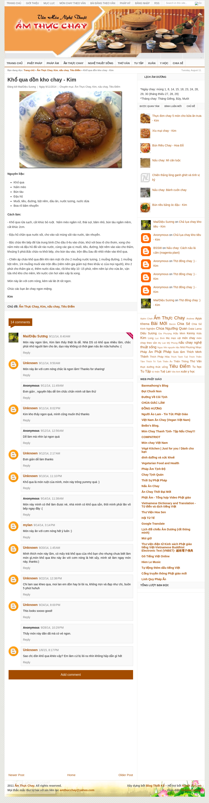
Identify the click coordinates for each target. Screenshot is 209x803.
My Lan (162, 343)
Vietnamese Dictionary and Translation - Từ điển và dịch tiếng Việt (169, 505)
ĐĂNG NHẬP (142, 3)
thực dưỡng (147, 367)
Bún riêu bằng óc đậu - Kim (169, 204)
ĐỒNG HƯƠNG (152, 408)
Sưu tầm (179, 352)
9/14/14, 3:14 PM (44, 525)
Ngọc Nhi (162, 347)
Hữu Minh (179, 333)
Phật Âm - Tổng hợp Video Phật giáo (166, 497)
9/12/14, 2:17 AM (49, 453)
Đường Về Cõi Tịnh (154, 397)
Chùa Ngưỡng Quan (171, 328)
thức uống (162, 367)
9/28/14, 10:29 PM (52, 627)
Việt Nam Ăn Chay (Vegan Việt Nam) (166, 420)
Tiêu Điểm (75, 70)
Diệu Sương (148, 333)
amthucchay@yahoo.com (77, 790)
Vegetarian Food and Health (160, 463)
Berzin (172, 324)
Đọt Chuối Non (152, 391)
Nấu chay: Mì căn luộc (166, 160)
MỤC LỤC (49, 3)
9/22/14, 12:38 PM (50, 578)
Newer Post (16, 775)
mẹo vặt (176, 338)
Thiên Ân (167, 361)
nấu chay (64, 70)
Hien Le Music (151, 562)
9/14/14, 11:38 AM (52, 498)
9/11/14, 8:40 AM (59, 336)
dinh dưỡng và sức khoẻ (158, 457)
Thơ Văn (124, 63)
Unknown (30, 363)
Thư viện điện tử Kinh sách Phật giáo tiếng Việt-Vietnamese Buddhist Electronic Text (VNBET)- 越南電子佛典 (167, 547)
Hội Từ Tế (148, 518)
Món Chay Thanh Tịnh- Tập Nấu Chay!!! (168, 431)
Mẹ (168, 338)
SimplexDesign (191, 790)
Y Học (164, 63)
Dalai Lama (194, 328)
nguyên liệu (173, 347)
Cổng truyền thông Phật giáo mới (164, 573)
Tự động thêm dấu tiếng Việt (161, 567)
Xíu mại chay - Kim (164, 130)
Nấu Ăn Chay (150, 486)
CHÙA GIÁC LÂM (153, 402)
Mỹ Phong (172, 343)
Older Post (126, 775)
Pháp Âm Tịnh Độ (153, 469)
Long (150, 338)
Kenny (191, 333)
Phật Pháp (34, 63)
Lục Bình (160, 338)
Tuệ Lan (165, 371)
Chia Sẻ (178, 63)
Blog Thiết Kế (155, 785)
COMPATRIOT (151, 437)
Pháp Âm (53, 63)
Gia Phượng (165, 333)
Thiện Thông (181, 361)
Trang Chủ (15, 63)
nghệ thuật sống (100, 63)
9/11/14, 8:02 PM (49, 408)
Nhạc (198, 347)
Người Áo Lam (192, 785)
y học (191, 371)
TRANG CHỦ (14, 3)
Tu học (196, 366)
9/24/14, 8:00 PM (49, 605)
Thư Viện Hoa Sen (154, 512)
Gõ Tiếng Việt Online (156, 556)
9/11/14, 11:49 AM (52, 385)
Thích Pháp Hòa (160, 356)
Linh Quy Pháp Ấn (154, 579)
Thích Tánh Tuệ (179, 357)
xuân (184, 371)
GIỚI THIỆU (32, 3)
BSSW (157, 248)
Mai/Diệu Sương (35, 336)
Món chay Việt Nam (155, 442)
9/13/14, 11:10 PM (50, 476)
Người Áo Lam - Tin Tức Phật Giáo (165, 414)
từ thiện (156, 371)
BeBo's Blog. (150, 425)
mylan (27, 525)
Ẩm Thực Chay (73, 63)
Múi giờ (147, 538)
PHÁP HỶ (125, 3)
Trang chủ (29, 70)
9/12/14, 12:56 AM (52, 430)
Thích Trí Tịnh (153, 361)
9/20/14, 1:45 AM (49, 547)
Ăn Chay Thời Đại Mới (156, 491)
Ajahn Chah (146, 318)
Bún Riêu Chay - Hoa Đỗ (168, 145)
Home (71, 775)
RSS (156, 3)
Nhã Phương (187, 347)
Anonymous (161, 234)
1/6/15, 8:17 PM (49, 650)
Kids (199, 333)
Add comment (71, 674)
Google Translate (153, 523)
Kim (56, 70)
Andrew (190, 318)
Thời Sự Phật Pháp (154, 480)
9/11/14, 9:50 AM (49, 363)
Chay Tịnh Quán (152, 474)
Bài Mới (159, 323)
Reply (26, 352)
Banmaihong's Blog (155, 385)
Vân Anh (175, 371)
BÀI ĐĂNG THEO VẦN (102, 3)
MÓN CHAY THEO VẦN (73, 3)
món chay (188, 338)
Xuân (152, 63)
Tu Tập (138, 63)
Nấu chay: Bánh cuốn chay (169, 190)
